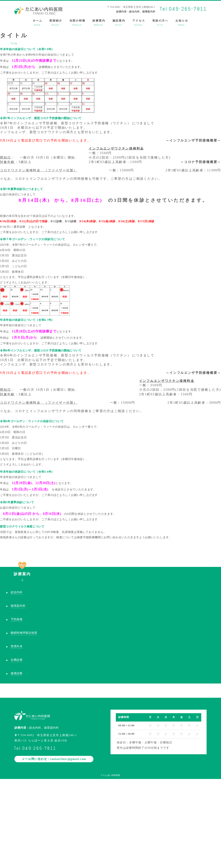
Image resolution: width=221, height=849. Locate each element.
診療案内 (22, 571)
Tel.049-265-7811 (183, 9)
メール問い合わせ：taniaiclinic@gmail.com (54, 758)
